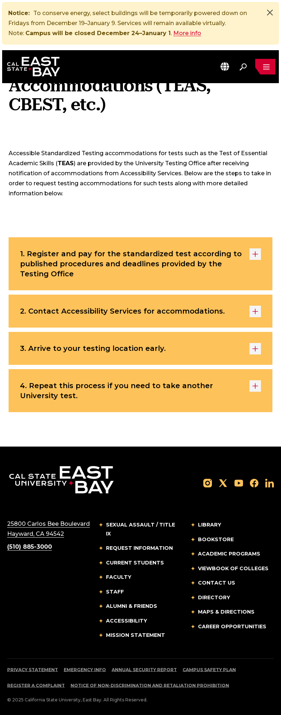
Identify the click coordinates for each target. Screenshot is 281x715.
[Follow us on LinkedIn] (269, 482)
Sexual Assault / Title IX (140, 529)
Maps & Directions (226, 612)
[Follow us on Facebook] (254, 482)
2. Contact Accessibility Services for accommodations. (140, 311)
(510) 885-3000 (29, 546)
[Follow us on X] (223, 482)
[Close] (269, 13)
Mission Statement (135, 635)
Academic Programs (229, 553)
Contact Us (216, 583)
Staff (115, 591)
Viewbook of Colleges (233, 568)
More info (187, 33)
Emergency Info (85, 669)
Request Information (139, 548)
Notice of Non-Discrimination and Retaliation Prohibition (150, 685)
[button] (225, 66)
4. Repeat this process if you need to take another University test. (140, 390)
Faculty (118, 577)
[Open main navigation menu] (265, 67)
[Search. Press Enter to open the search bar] (243, 66)
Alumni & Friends (131, 606)
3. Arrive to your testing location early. (140, 348)
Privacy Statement (32, 669)
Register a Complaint (36, 685)
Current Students (135, 562)
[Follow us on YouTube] (238, 482)
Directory (214, 597)
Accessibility (126, 621)
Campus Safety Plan (209, 669)
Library (209, 524)
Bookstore (216, 539)
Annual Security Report (144, 669)
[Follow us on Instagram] (207, 482)
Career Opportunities (232, 626)
